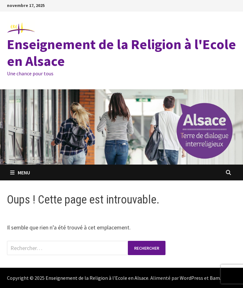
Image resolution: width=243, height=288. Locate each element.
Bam (215, 278)
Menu (20, 172)
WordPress (191, 278)
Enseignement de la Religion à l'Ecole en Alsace (121, 52)
